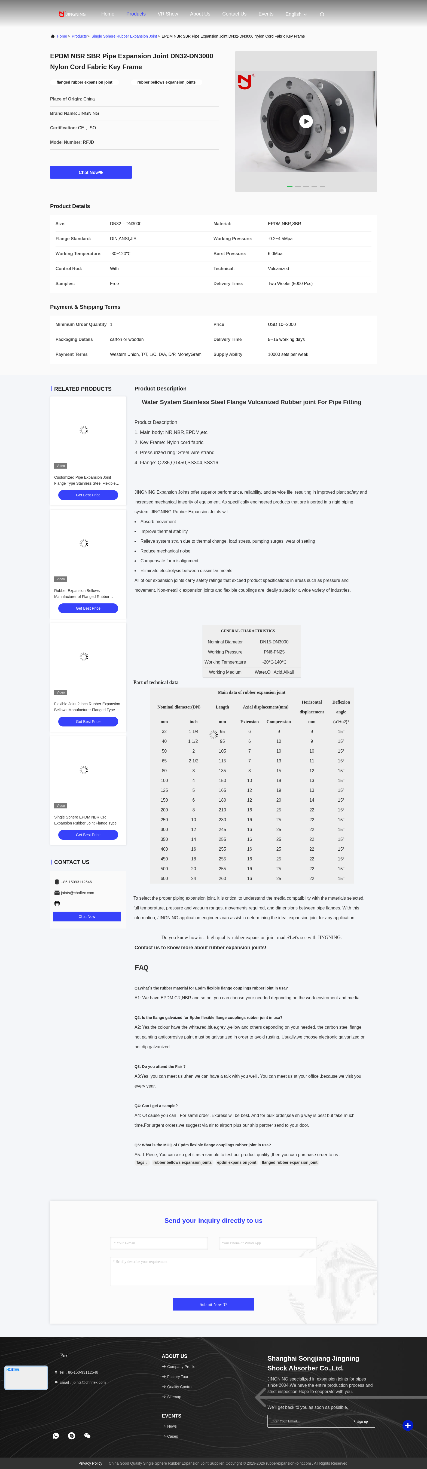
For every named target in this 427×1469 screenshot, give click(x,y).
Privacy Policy (90, 1463)
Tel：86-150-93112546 (76, 1372)
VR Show (168, 14)
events (265, 14)
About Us (200, 14)
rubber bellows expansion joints (183, 1162)
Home (107, 14)
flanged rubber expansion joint (290, 1162)
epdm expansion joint (237, 1162)
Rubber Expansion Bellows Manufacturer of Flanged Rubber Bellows (81, 596)
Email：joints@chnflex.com (80, 1382)
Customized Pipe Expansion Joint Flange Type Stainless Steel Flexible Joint (84, 483)
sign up (359, 1421)
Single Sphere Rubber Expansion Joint (124, 36)
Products (136, 14)
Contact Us (234, 14)
